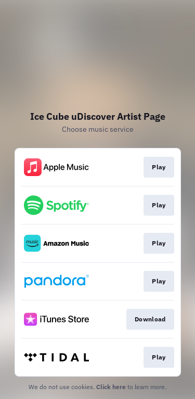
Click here (111, 387)
